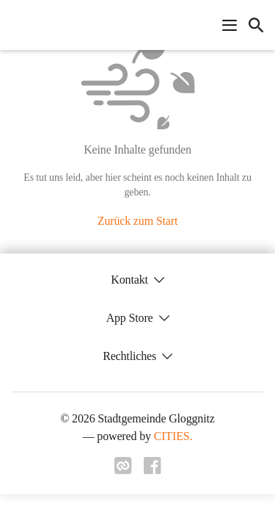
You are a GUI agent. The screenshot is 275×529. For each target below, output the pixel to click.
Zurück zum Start (137, 221)
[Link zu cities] (123, 470)
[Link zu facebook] (152, 470)
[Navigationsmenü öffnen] (229, 25)
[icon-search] (256, 25)
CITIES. (173, 436)
